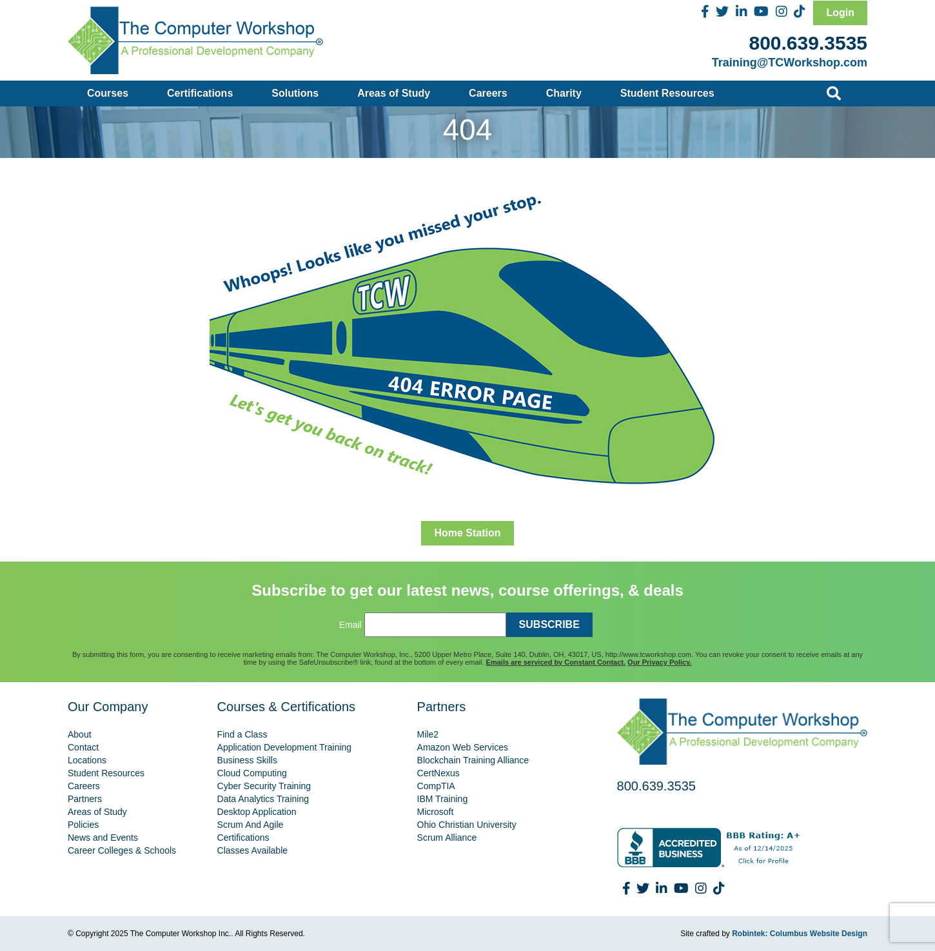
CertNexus (438, 773)
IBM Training (442, 799)
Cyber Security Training (264, 786)
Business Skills (247, 760)
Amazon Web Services (462, 747)
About (80, 734)
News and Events (103, 837)
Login (840, 12)
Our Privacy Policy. (659, 662)
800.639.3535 (808, 43)
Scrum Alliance (447, 837)
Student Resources (667, 93)
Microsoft (435, 812)
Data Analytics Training (263, 799)
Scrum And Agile (250, 824)
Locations (87, 760)
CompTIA (436, 786)
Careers (488, 93)
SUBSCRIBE (549, 624)
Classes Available (252, 850)
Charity (564, 93)
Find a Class (242, 734)
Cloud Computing (252, 773)
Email (350, 625)
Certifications (200, 93)
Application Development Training (284, 747)
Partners (85, 799)
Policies (83, 824)
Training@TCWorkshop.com (789, 62)
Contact (83, 747)
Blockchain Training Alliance (473, 760)
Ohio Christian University (467, 824)
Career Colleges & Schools (122, 850)
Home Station (467, 532)
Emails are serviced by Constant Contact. (555, 662)
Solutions (295, 93)
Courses (107, 93)
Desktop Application (257, 812)
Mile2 (427, 734)
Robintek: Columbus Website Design (799, 933)
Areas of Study (393, 93)
